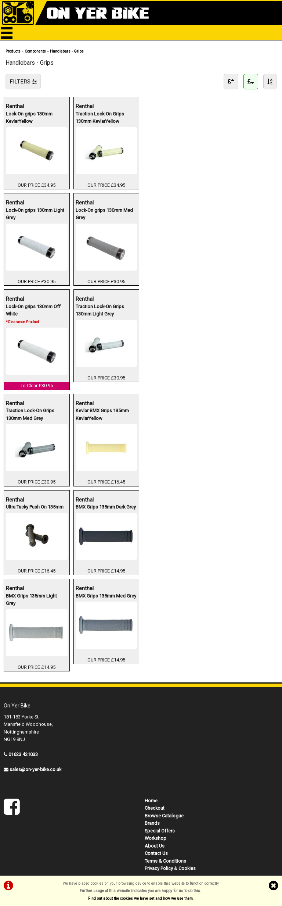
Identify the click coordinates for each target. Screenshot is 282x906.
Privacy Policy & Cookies (170, 868)
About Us (154, 846)
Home (151, 800)
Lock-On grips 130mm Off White (33, 313)
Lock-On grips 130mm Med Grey (104, 213)
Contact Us (156, 853)
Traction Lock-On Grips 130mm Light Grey (100, 310)
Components (35, 51)
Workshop (155, 838)
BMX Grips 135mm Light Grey (31, 599)
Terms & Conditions (165, 861)
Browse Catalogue (164, 815)
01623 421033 (23, 754)
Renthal (37, 106)
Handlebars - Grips (67, 51)
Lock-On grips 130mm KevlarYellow (29, 117)
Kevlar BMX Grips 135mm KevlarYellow (102, 414)
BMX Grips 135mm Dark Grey (106, 506)
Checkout (154, 808)
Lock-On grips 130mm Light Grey (35, 213)
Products (13, 51)
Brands (152, 823)
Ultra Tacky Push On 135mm (35, 506)
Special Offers (160, 831)
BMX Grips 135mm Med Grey (106, 595)
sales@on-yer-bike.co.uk (35, 769)
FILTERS (23, 81)
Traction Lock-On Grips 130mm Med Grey (30, 414)
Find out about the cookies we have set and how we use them (140, 898)
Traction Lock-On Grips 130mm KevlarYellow (100, 117)
